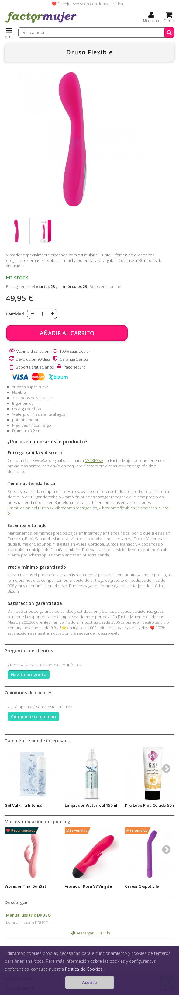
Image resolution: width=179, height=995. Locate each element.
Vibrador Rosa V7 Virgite (88, 886)
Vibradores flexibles (117, 508)
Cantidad (15, 314)
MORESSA (94, 460)
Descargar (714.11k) (90, 933)
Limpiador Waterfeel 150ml (91, 805)
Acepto (89, 982)
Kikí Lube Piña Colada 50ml (150, 805)
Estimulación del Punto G (30, 508)
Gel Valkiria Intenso (23, 805)
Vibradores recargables (76, 508)
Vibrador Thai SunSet (25, 886)
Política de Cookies (83, 969)
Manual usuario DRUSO (28, 915)
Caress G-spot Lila (142, 886)
